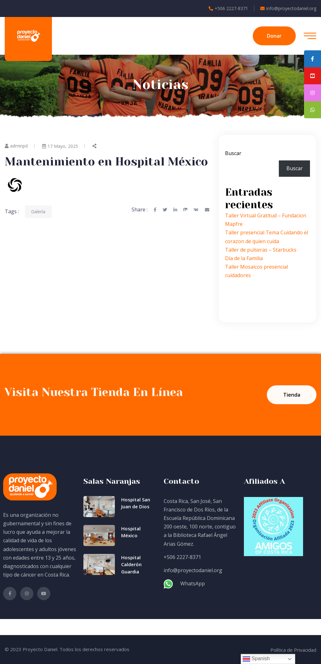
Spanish (256, 659)
